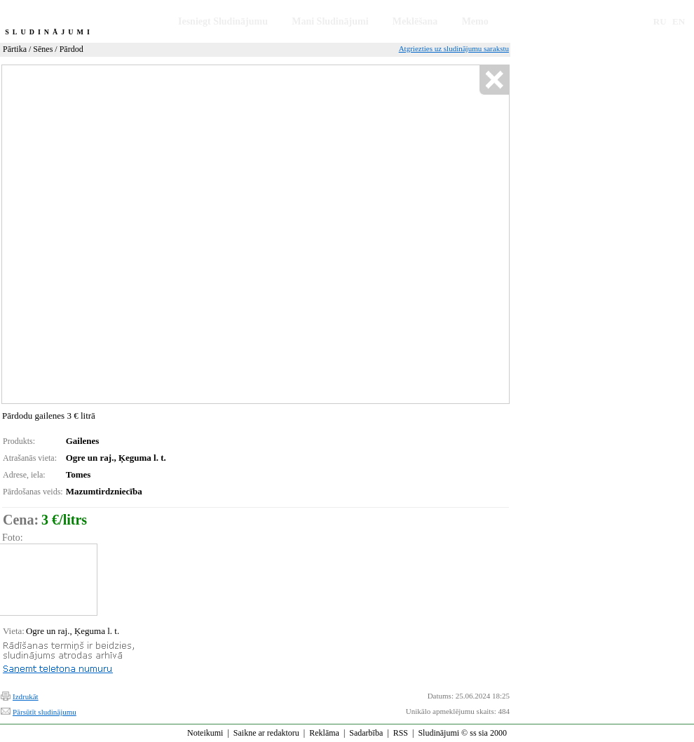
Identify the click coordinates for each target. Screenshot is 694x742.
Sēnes (43, 49)
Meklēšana (415, 21)
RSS (400, 733)
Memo (475, 21)
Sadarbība (366, 733)
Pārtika (15, 49)
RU (660, 21)
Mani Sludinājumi (330, 21)
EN (678, 21)
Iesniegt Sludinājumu (223, 21)
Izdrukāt (26, 696)
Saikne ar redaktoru (266, 733)
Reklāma (324, 733)
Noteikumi (205, 733)
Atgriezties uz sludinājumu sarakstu (454, 48)
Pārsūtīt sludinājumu (44, 712)
